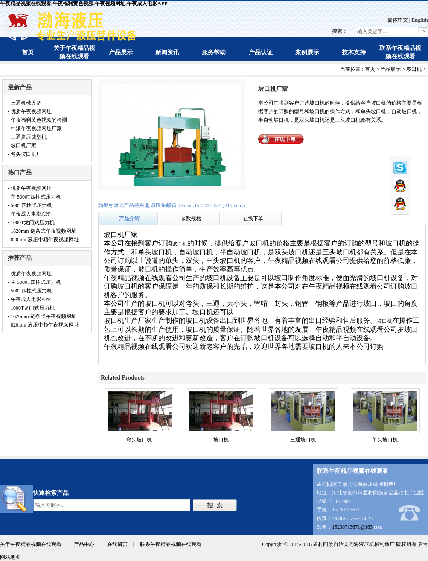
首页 (28, 52)
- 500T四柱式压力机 (30, 205)
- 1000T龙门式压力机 (31, 222)
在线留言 (117, 544)
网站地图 (10, 557)
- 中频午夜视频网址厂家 (35, 128)
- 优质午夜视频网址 (30, 111)
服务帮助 (214, 52)
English (419, 20)
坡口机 (414, 69)
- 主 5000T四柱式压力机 (34, 197)
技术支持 (354, 52)
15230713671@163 (352, 527)
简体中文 (397, 20)
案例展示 (307, 52)
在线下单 (253, 219)
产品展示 (121, 52)
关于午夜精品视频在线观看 (30, 544)
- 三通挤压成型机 (27, 137)
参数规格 (191, 219)
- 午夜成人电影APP (29, 214)
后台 (423, 544)
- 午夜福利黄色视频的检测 (37, 120)
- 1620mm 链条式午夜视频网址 (42, 231)
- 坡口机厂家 (22, 146)
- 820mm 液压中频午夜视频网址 (43, 240)
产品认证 (261, 52)
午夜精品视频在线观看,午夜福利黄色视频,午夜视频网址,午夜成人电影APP (83, 3)
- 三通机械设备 (24, 103)
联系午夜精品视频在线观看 (170, 544)
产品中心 (84, 544)
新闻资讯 (167, 52)
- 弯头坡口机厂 (24, 154)
